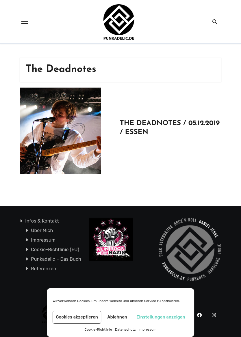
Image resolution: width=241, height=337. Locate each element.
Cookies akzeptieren (77, 317)
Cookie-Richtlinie (98, 329)
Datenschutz (125, 329)
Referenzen (43, 268)
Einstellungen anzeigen (160, 317)
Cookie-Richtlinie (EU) (55, 249)
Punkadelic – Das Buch (56, 259)
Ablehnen (117, 317)
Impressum (147, 329)
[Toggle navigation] (24, 21)
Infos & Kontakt (42, 221)
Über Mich (42, 230)
